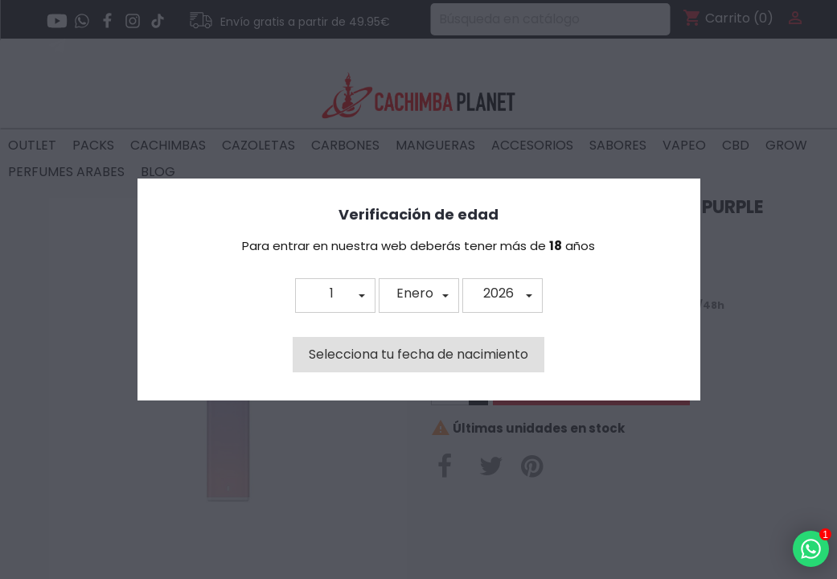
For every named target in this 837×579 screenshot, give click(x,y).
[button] (335, 295)
